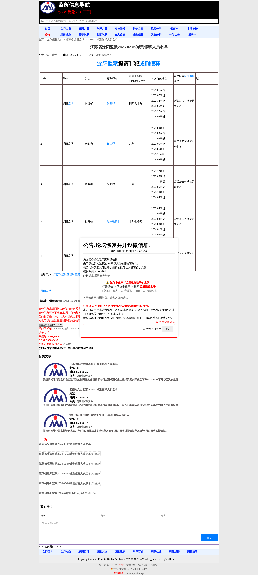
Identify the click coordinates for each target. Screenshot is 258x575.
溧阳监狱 (107, 64)
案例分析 (156, 34)
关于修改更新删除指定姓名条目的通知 (105, 297)
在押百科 (47, 551)
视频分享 (156, 28)
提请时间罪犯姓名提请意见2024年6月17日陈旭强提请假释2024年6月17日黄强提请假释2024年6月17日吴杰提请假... (105, 430)
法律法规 (120, 28)
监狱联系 (102, 34)
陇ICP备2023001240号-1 (145, 565)
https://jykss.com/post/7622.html (76, 300)
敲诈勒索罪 (113, 221)
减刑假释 (138, 34)
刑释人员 (102, 28)
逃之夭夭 (51, 54)
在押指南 (65, 551)
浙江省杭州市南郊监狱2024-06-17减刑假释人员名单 (99, 415)
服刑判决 (102, 551)
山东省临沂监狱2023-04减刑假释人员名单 (93, 364)
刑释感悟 (174, 551)
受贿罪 (111, 103)
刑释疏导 (192, 551)
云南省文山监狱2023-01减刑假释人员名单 (93, 389)
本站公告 (192, 28)
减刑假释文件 (55, 39)
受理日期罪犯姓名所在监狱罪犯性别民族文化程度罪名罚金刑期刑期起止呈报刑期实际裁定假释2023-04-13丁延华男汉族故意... (111, 379)
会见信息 (120, 34)
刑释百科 (138, 551)
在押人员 (65, 28)
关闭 (168, 329)
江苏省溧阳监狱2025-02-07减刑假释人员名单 (92, 39)
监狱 (70, 103)
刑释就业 (156, 551)
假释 (192, 76)
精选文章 (138, 28)
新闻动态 (65, 34)
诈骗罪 (111, 143)
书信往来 (174, 34)
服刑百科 (83, 551)
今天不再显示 (152, 328)
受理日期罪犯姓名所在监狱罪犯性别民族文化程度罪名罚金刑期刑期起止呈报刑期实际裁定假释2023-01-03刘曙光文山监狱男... (111, 405)
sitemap (131, 573)
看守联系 (83, 34)
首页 (47, 28)
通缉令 (192, 34)
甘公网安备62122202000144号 (130, 569)
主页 (41, 39)
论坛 (47, 34)
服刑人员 (83, 28)
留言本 (174, 28)
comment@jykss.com (64, 328)
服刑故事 (120, 551)
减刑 (186, 76)
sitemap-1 (141, 573)
